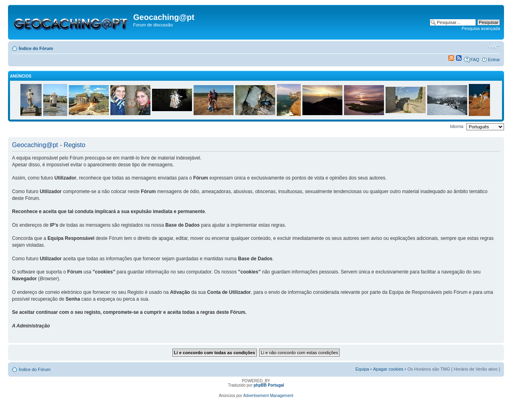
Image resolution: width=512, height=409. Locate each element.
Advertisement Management (268, 395)
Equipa (362, 369)
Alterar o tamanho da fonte (494, 46)
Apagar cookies (388, 369)
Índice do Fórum (36, 48)
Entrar (494, 59)
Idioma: (457, 126)
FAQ (474, 59)
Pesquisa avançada (481, 28)
